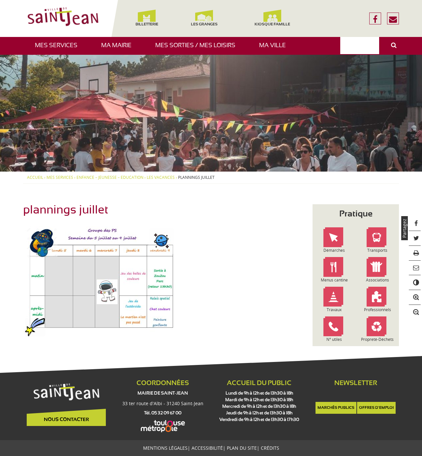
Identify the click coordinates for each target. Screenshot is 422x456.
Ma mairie (118, 49)
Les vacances (161, 177)
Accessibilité (207, 448)
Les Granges (204, 18)
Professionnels (377, 309)
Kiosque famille (272, 18)
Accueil (35, 177)
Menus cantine (334, 280)
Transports (377, 250)
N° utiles (334, 339)
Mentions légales (165, 448)
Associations (377, 280)
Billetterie (146, 18)
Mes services (58, 49)
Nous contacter (66, 419)
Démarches (334, 250)
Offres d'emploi (376, 408)
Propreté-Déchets (377, 339)
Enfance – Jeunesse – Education (109, 177)
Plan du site (242, 448)
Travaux (334, 309)
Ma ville (275, 49)
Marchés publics (335, 408)
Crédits (270, 448)
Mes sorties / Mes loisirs (197, 49)
